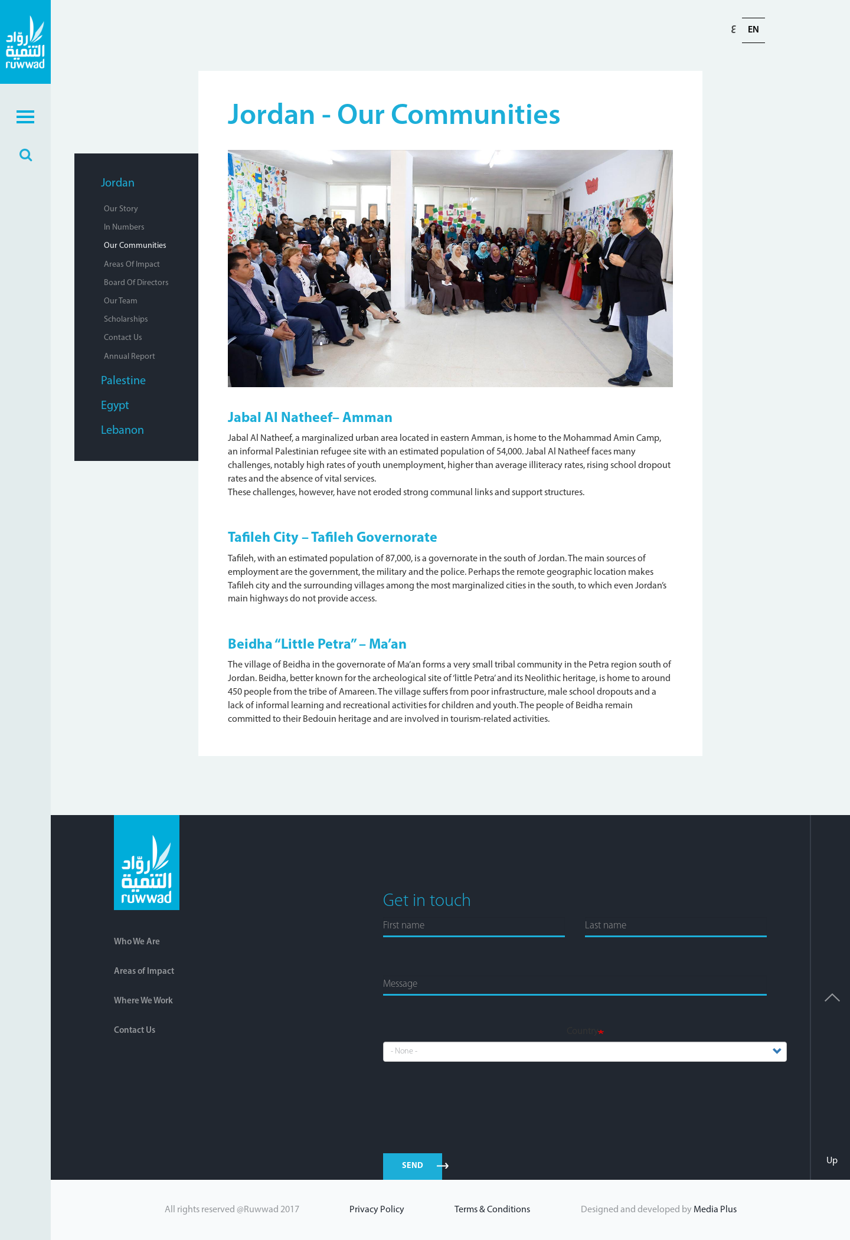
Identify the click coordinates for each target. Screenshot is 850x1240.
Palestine (123, 381)
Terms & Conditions (492, 1210)
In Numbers (124, 227)
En (753, 30)
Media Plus (715, 1210)
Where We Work (143, 1001)
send (413, 1166)
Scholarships (126, 319)
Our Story (121, 209)
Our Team (121, 301)
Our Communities (135, 245)
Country (582, 1031)
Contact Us (123, 337)
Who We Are (137, 942)
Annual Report (129, 356)
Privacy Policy (376, 1210)
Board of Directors (136, 283)
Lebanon (122, 431)
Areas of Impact (132, 264)
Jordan (118, 183)
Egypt (115, 406)
